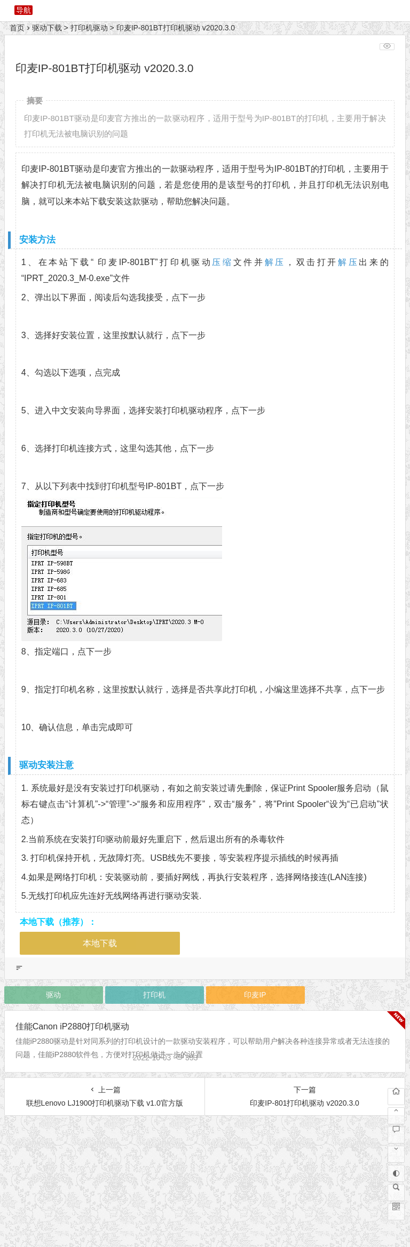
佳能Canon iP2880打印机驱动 (72, 1026)
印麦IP (255, 994)
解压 (275, 262)
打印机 (154, 994)
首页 (17, 27)
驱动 (53, 994)
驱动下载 (47, 27)
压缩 (222, 262)
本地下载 (100, 943)
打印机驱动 (89, 27)
